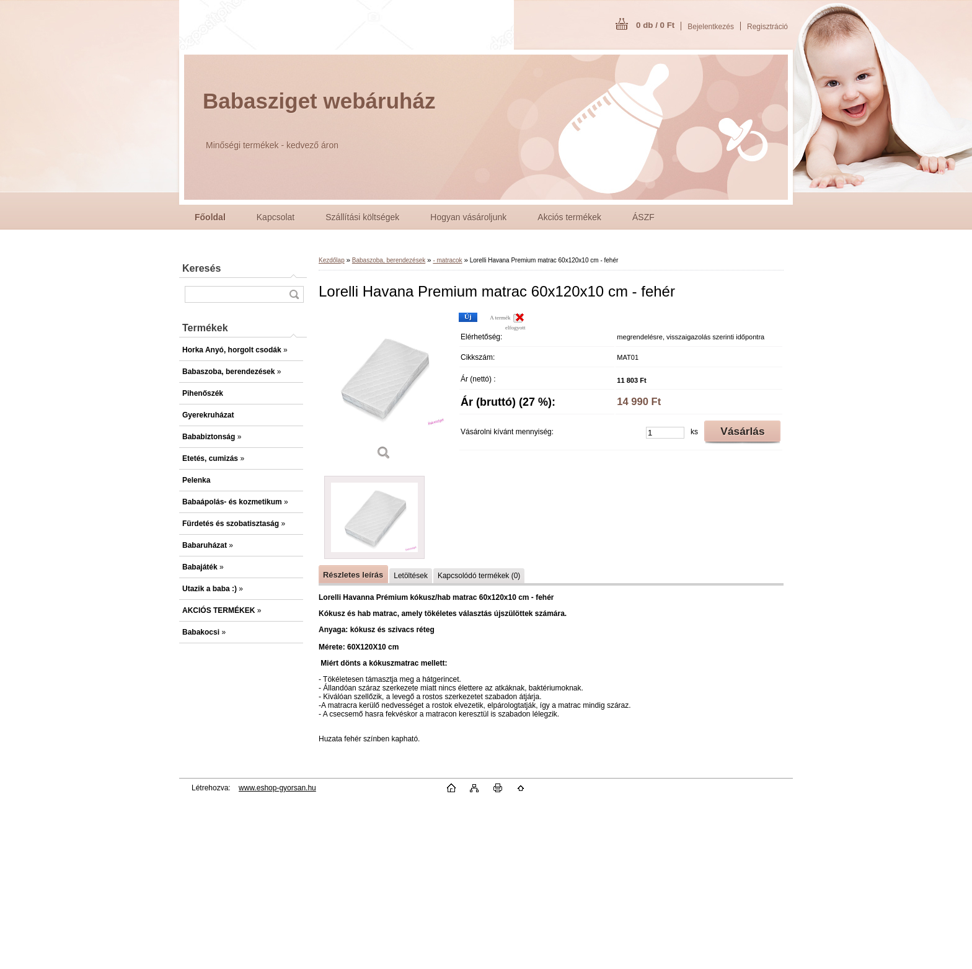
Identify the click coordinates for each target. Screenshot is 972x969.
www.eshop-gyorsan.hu (277, 788)
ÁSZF (643, 217)
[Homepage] (210, 217)
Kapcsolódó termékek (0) (479, 575)
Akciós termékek (569, 217)
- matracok (447, 260)
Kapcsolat (275, 217)
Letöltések (411, 575)
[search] (294, 294)
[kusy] (665, 433)
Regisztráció (767, 26)
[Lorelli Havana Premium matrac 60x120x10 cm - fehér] (383, 390)
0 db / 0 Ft (655, 25)
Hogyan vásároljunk (468, 217)
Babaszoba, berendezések (388, 260)
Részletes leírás (353, 574)
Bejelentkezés (710, 26)
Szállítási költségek (362, 217)
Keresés (201, 268)
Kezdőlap (332, 260)
